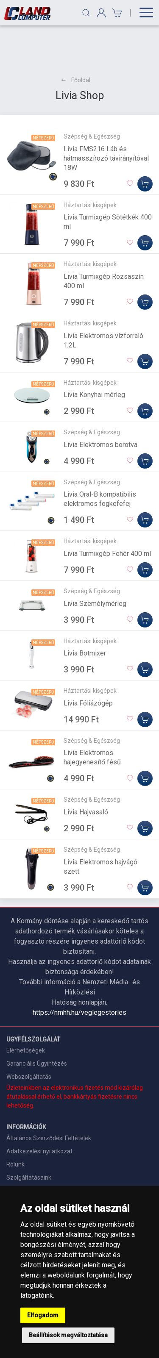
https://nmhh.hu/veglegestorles (79, 971)
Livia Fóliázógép (88, 662)
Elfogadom (43, 1315)
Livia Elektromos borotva (100, 404)
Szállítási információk (35, 1149)
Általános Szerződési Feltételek (48, 1097)
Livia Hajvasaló (86, 771)
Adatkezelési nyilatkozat (39, 1110)
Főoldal (80, 39)
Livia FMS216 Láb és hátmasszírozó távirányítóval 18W (106, 117)
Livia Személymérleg (95, 562)
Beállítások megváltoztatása (68, 1335)
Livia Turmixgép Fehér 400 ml (107, 512)
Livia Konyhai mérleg (94, 354)
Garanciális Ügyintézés (36, 1022)
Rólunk (15, 1123)
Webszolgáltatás (28, 1035)
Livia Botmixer (85, 612)
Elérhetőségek (25, 1009)
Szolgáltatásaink (28, 1136)
